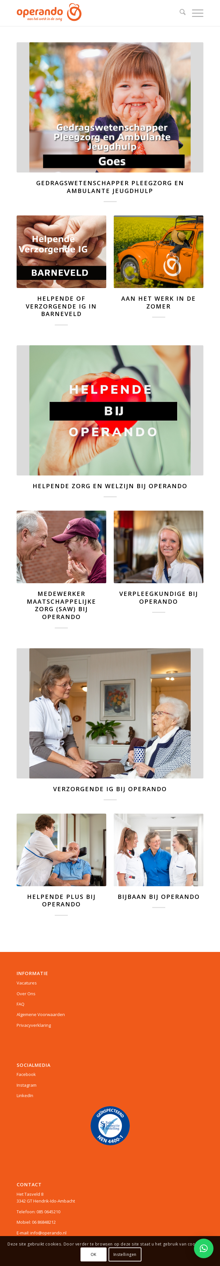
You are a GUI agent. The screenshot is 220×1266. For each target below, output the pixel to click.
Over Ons (26, 994)
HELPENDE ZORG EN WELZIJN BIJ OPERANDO (110, 486)
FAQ (20, 1004)
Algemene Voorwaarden (41, 1014)
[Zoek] (179, 13)
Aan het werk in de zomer (158, 302)
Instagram (27, 1085)
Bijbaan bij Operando (159, 897)
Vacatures (27, 983)
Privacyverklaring (34, 1025)
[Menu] (194, 13)
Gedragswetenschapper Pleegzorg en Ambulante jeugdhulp (110, 187)
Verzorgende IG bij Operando (110, 789)
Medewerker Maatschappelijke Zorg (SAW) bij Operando (61, 605)
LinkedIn (25, 1095)
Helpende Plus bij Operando (61, 900)
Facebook (26, 1074)
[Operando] (91, 13)
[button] (203, 1248)
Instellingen (125, 1254)
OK (93, 1254)
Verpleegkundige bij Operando (158, 597)
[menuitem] (179, 13)
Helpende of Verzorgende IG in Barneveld (61, 306)
